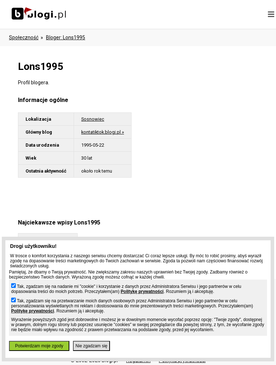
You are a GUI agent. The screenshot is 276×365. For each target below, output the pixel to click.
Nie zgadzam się (91, 345)
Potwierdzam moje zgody (39, 345)
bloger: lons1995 (65, 37)
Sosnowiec (92, 119)
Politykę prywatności (142, 291)
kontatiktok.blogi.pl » (102, 132)
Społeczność (23, 37)
